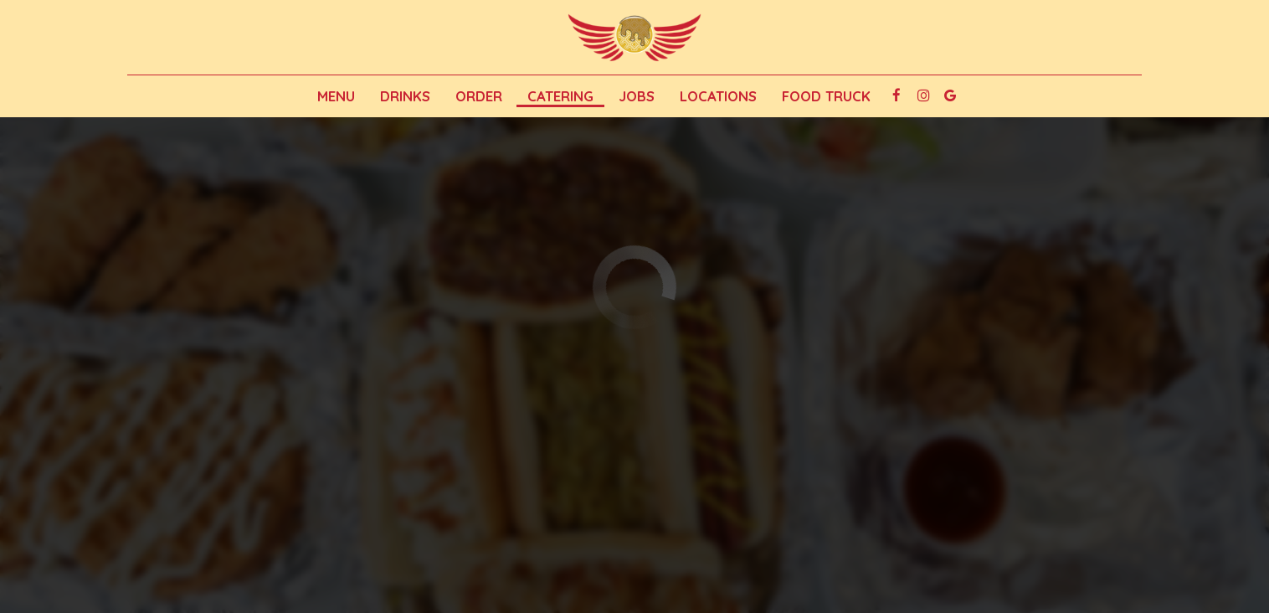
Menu (336, 96)
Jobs (637, 96)
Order (478, 96)
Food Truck (826, 96)
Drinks (405, 96)
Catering (560, 96)
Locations (718, 96)
